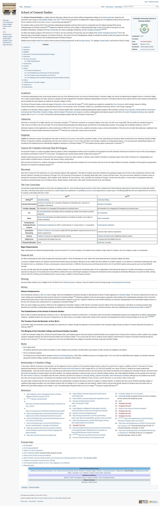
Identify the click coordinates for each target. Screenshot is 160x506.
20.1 (77, 434)
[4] (48, 27)
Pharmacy (84, 482)
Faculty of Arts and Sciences (70, 368)
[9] (29, 37)
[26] (150, 306)
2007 (56, 385)
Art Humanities (42, 211)
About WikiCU (32, 501)
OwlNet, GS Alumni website (32, 450)
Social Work (151, 110)
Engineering (119, 471)
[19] (45, 153)
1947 (141, 36)
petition (89, 190)
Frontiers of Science (44, 230)
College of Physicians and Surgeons (71, 112)
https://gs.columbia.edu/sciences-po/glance (41, 435)
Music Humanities (43, 217)
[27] (149, 316)
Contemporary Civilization (46, 225)
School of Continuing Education (63, 355)
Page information (7, 45)
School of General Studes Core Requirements (88, 437)
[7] (104, 29)
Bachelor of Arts (145, 44)
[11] (133, 106)
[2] (70, 21)
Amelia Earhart (104, 40)
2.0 (28, 398)
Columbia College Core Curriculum (130, 394)
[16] (82, 142)
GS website (27, 445)
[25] (75, 301)
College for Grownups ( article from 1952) (38, 460)
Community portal (8, 22)
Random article (7, 26)
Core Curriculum (118, 104)
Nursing (92, 473)
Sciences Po (34, 114)
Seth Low (43, 295)
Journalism (76, 473)
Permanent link (7, 42)
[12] (95, 113)
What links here (7, 34)
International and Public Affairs (31, 112)
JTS (75, 383)
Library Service (92, 482)
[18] (123, 142)
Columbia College (124, 295)
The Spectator (88, 458)
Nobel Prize (40, 40)
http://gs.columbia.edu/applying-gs (84, 413)
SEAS (120, 112)
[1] (60, 19)
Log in (146, 2)
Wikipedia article (28, 465)
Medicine (85, 473)
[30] (32, 326)
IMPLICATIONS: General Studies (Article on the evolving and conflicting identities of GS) (52, 458)
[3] (47, 27)
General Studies (129, 471)
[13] (70, 122)
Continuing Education (109, 471)
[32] (95, 385)
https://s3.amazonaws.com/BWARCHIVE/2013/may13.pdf (44, 411)
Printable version (7, 40)
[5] (102, 29)
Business (132, 110)
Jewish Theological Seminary (107, 33)
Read (102, 7)
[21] (68, 196)
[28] (151, 316)
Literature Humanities (44, 203)
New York (56, 20)
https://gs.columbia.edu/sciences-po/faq (91, 435)
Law (127, 110)
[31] (76, 336)
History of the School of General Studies (132, 408)
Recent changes (7, 24)
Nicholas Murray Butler (136, 307)
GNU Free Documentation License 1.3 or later (46, 498)
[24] (74, 296)
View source (109, 7)
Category (25, 487)
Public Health (99, 473)
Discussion (27, 7)
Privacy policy (24, 501)
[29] (153, 316)
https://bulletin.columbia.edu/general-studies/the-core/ (90, 398)
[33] (117, 385)
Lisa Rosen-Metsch (146, 41)
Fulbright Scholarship (94, 30)
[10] (82, 103)
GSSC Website (28, 453)
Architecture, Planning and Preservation (41, 471)
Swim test (101, 242)
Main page (6, 20)
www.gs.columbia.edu (146, 49)
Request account (153, 2)
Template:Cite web (79, 425)
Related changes (7, 36)
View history (118, 7)
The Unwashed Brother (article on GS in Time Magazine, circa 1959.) (45, 463)
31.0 (120, 418)
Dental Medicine (141, 110)
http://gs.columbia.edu (38, 399)
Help (4, 28)
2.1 (30, 398)
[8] (106, 29)
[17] (84, 142)
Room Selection (64, 282)
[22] (128, 196)
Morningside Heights (46, 20)
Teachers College (47, 112)
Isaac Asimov (85, 40)
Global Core (63, 190)
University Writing (43, 200)
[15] (60, 130)
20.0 (74, 434)
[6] (103, 29)
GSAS (104, 368)
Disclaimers (40, 501)
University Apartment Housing (120, 282)
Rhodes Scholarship (51, 30)
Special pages (7, 38)
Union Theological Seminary (107, 477)
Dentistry (99, 471)
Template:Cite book (125, 403)
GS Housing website (30, 448)
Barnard (66, 477)
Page (20, 7)
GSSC (37, 453)
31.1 (123, 418)
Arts (55, 471)
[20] (100, 153)
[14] (149, 124)
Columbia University (107, 17)
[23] (32, 199)
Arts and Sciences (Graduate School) (67, 471)
